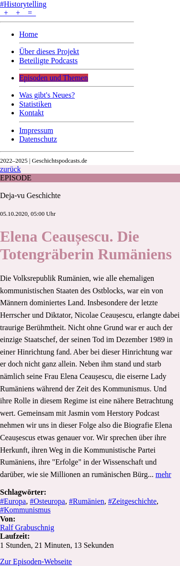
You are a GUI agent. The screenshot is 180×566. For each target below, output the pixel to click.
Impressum (36, 130)
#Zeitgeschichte (132, 501)
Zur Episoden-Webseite (36, 561)
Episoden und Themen (53, 78)
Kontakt (31, 113)
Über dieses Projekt (49, 51)
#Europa (13, 501)
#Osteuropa (47, 501)
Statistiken (35, 104)
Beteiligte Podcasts (48, 60)
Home (28, 34)
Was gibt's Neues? (47, 95)
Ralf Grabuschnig (27, 527)
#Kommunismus (25, 510)
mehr (163, 474)
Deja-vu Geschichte (30, 195)
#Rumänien (86, 501)
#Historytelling (23, 4)
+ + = (18, 13)
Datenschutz (38, 139)
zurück (10, 169)
